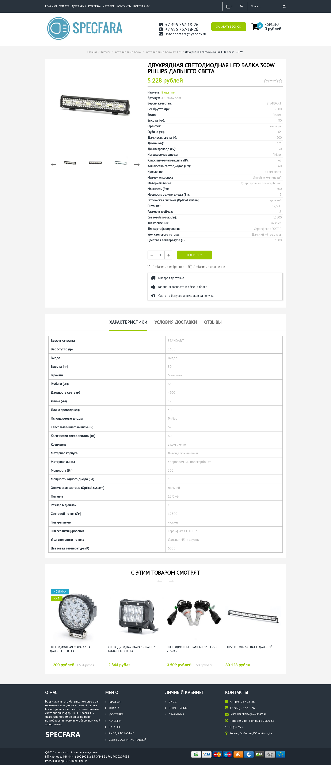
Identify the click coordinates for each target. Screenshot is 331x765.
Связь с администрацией (125, 740)
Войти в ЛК (141, 6)
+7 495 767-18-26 (178, 24)
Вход (171, 702)
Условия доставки (176, 322)
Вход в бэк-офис (119, 733)
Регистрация (176, 708)
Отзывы (213, 322)
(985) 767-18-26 (240, 708)
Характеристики (128, 322)
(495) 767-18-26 (240, 702)
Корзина (94, 6)
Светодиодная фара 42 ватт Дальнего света (72, 649)
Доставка (79, 6)
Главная (51, 6)
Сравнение (174, 714)
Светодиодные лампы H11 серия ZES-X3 (192, 649)
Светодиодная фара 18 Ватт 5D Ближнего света (132, 649)
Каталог (108, 6)
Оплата (64, 6)
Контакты (124, 6)
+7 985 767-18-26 (178, 29)
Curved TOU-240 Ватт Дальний (248, 647)
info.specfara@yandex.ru (182, 34)
